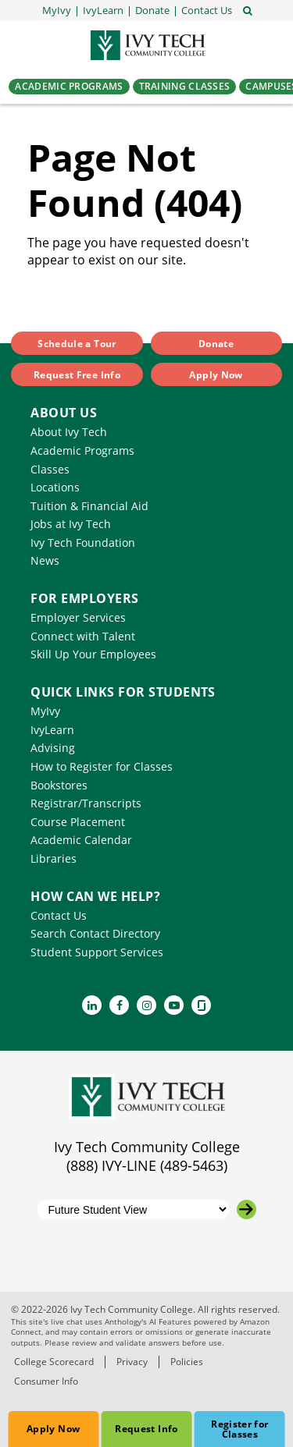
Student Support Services (96, 952)
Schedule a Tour (77, 343)
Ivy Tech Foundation (82, 542)
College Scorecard (54, 1361)
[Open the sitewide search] (247, 9)
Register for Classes (239, 1429)
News (44, 560)
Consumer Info (46, 1381)
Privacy (132, 1361)
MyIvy (45, 711)
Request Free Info (77, 374)
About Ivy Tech (68, 431)
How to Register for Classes (101, 766)
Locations (55, 487)
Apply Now (53, 1428)
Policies (186, 1361)
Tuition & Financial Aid (89, 505)
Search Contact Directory (95, 933)
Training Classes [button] (184, 86)
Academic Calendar (81, 839)
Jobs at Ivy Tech (70, 523)
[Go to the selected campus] (246, 1209)
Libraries (53, 858)
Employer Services (78, 617)
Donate (216, 343)
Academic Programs (82, 450)
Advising (52, 747)
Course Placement (77, 821)
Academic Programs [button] (69, 86)
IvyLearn (52, 729)
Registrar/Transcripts (85, 803)
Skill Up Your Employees (93, 654)
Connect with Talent (82, 636)
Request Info (146, 1428)
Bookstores (59, 785)
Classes (50, 469)
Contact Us (58, 915)
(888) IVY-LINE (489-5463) (146, 1165)
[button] (207, 10)
